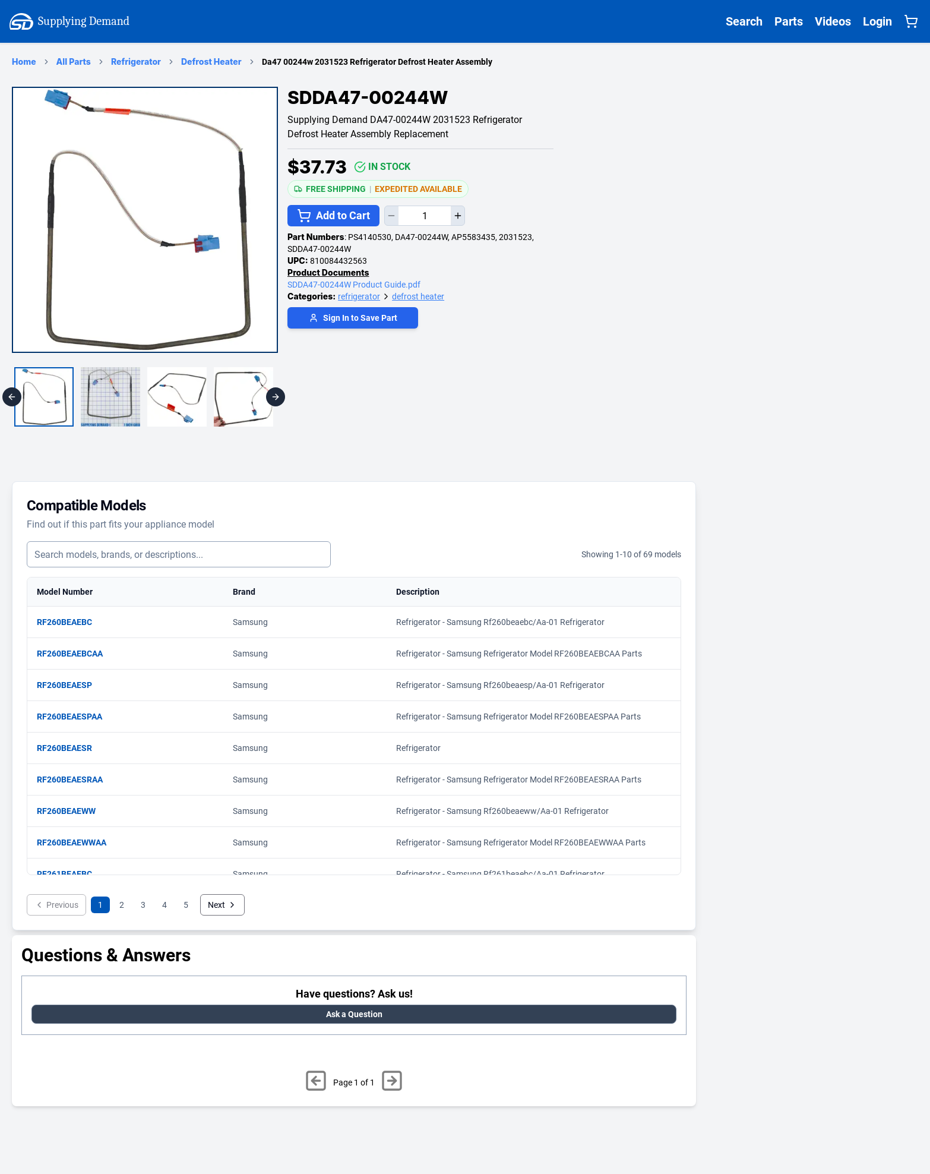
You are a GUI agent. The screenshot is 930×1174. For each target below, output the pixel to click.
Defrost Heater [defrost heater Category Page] (211, 61)
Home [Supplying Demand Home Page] (24, 61)
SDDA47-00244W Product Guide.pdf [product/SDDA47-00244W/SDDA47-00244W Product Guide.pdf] (353, 284)
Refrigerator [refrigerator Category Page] (136, 61)
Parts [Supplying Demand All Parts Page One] (788, 21)
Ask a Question (354, 1014)
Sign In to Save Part (353, 318)
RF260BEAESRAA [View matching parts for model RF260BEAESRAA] (76, 779)
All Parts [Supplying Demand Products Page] (73, 61)
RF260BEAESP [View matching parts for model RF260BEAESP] (70, 685)
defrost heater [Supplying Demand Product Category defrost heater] (418, 296)
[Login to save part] (352, 319)
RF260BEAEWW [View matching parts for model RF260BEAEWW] (72, 811)
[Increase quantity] (457, 215)
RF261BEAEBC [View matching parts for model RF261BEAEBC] (70, 874)
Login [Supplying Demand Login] (877, 21)
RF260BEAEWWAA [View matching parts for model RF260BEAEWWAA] (77, 842)
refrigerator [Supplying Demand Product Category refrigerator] (359, 296)
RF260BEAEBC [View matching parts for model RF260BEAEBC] (70, 622)
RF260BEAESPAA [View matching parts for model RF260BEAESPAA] (75, 716)
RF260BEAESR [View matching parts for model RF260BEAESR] (70, 748)
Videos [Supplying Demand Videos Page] (833, 21)
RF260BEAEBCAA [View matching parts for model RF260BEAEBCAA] (76, 653)
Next (222, 905)
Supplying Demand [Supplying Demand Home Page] (69, 21)
